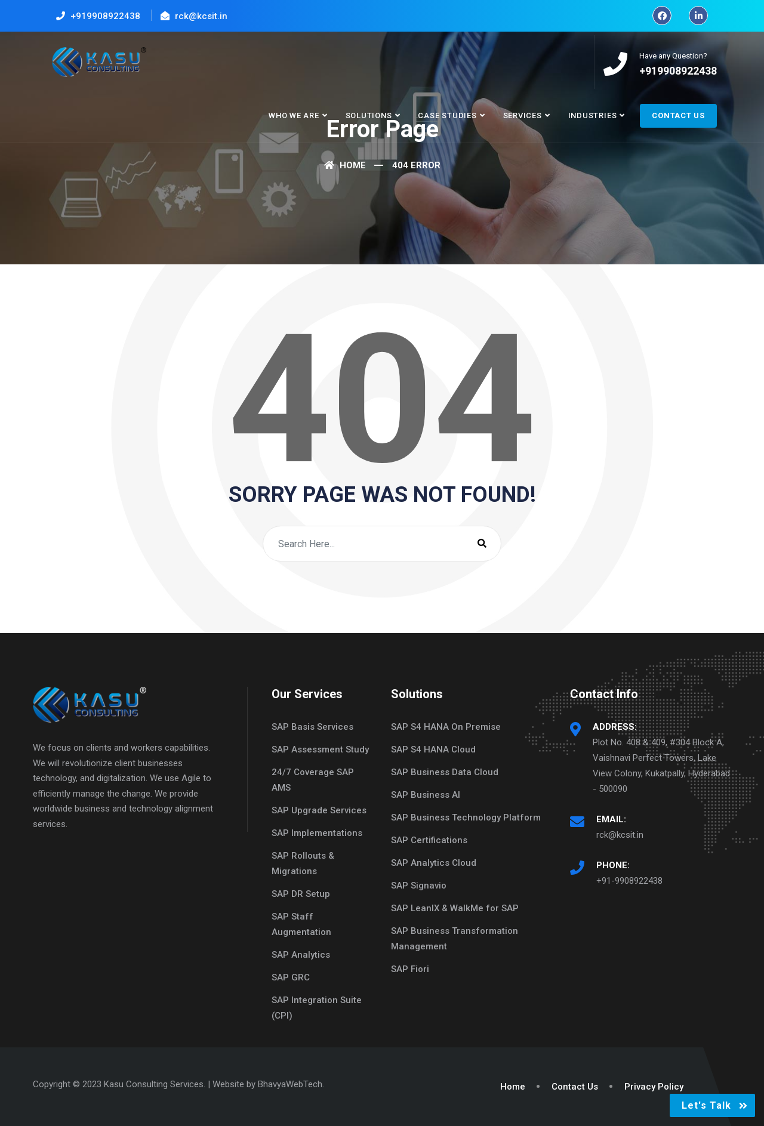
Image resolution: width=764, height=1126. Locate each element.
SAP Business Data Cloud (444, 772)
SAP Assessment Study (320, 749)
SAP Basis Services (312, 726)
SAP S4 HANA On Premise (446, 726)
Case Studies (447, 115)
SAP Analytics (301, 954)
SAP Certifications (429, 840)
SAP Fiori (410, 969)
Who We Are (294, 115)
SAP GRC (291, 977)
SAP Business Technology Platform (466, 817)
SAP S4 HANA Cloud (433, 749)
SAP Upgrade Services (319, 810)
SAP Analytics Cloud (433, 862)
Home (345, 165)
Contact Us (678, 115)
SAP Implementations (317, 833)
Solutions (369, 115)
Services (522, 115)
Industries (592, 115)
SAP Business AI (425, 794)
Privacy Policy (653, 1086)
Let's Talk (706, 1105)
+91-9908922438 (629, 880)
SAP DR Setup (301, 894)
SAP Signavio (418, 885)
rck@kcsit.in (619, 834)
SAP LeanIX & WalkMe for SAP (455, 908)
